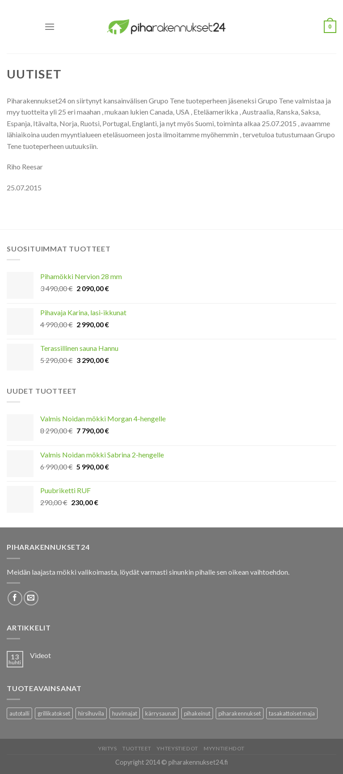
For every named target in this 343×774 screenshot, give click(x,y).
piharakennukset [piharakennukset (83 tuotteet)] (239, 713)
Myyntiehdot (224, 748)
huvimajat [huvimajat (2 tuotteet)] (124, 713)
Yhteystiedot (177, 748)
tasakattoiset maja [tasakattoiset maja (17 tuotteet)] (292, 713)
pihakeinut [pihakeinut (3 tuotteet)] (197, 713)
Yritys (107, 748)
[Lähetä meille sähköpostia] (31, 598)
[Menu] (49, 26)
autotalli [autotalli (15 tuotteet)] (19, 713)
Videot (40, 655)
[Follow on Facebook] (15, 598)
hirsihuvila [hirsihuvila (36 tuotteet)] (91, 713)
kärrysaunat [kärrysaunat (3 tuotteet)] (160, 713)
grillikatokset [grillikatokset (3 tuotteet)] (54, 713)
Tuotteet (136, 748)
